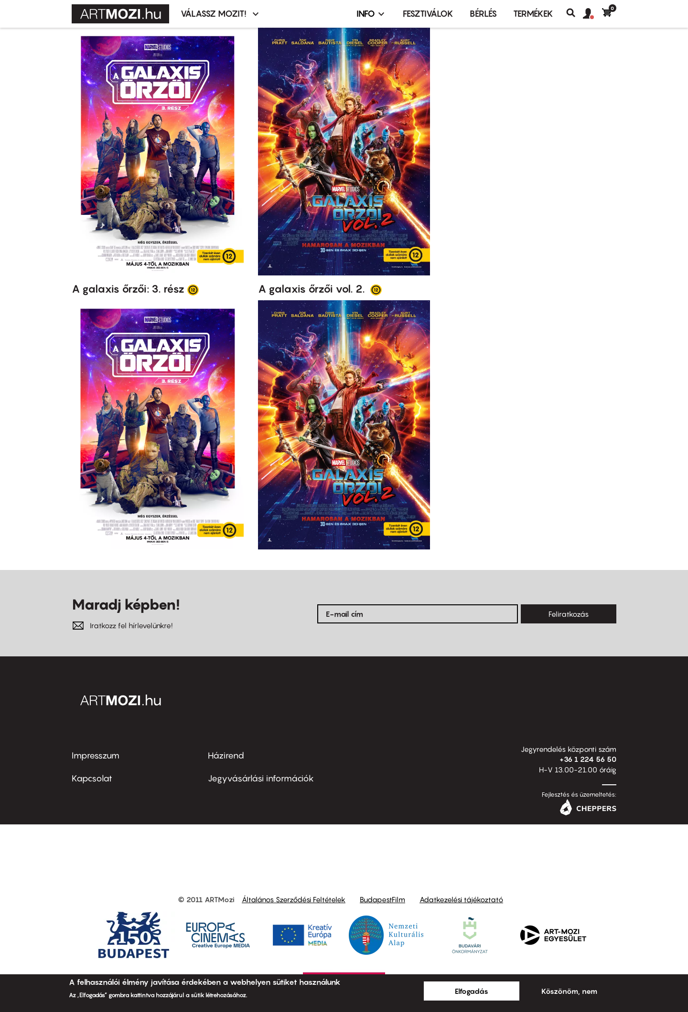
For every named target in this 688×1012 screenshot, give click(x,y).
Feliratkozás (568, 614)
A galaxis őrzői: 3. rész (128, 289)
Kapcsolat (92, 778)
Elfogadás (471, 991)
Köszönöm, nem (569, 991)
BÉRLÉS (483, 14)
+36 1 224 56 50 (587, 759)
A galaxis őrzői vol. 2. (312, 289)
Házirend (226, 755)
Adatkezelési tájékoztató (461, 899)
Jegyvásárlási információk (261, 778)
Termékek (533, 14)
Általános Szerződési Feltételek (293, 899)
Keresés (574, 13)
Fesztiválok (428, 14)
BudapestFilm (382, 899)
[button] (592, 14)
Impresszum (95, 755)
